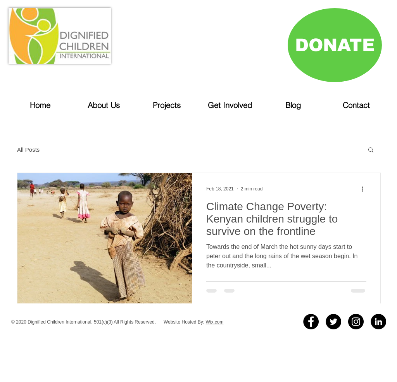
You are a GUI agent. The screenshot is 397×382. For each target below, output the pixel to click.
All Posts (28, 149)
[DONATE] (335, 45)
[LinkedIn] (378, 321)
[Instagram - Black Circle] (356, 321)
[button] (371, 150)
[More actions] (365, 189)
